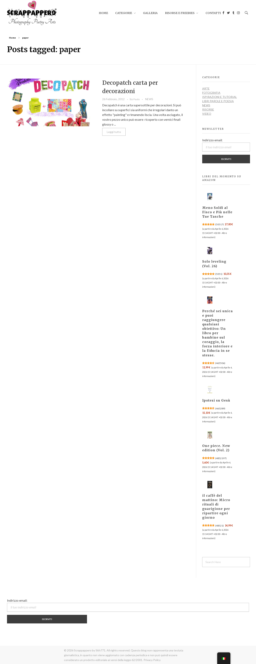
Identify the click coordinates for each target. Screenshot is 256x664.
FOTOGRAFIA (211, 92)
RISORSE (208, 109)
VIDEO (206, 113)
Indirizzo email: (226, 145)
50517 (219, 224)
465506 (220, 363)
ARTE (206, 88)
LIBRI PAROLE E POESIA (218, 101)
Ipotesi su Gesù (216, 400)
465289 (220, 408)
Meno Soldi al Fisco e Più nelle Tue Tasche (217, 212)
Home (12, 37)
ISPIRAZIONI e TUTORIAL (219, 97)
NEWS (149, 99)
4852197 (221, 458)
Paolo (136, 99)
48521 (219, 525)
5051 (219, 273)
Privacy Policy (152, 660)
